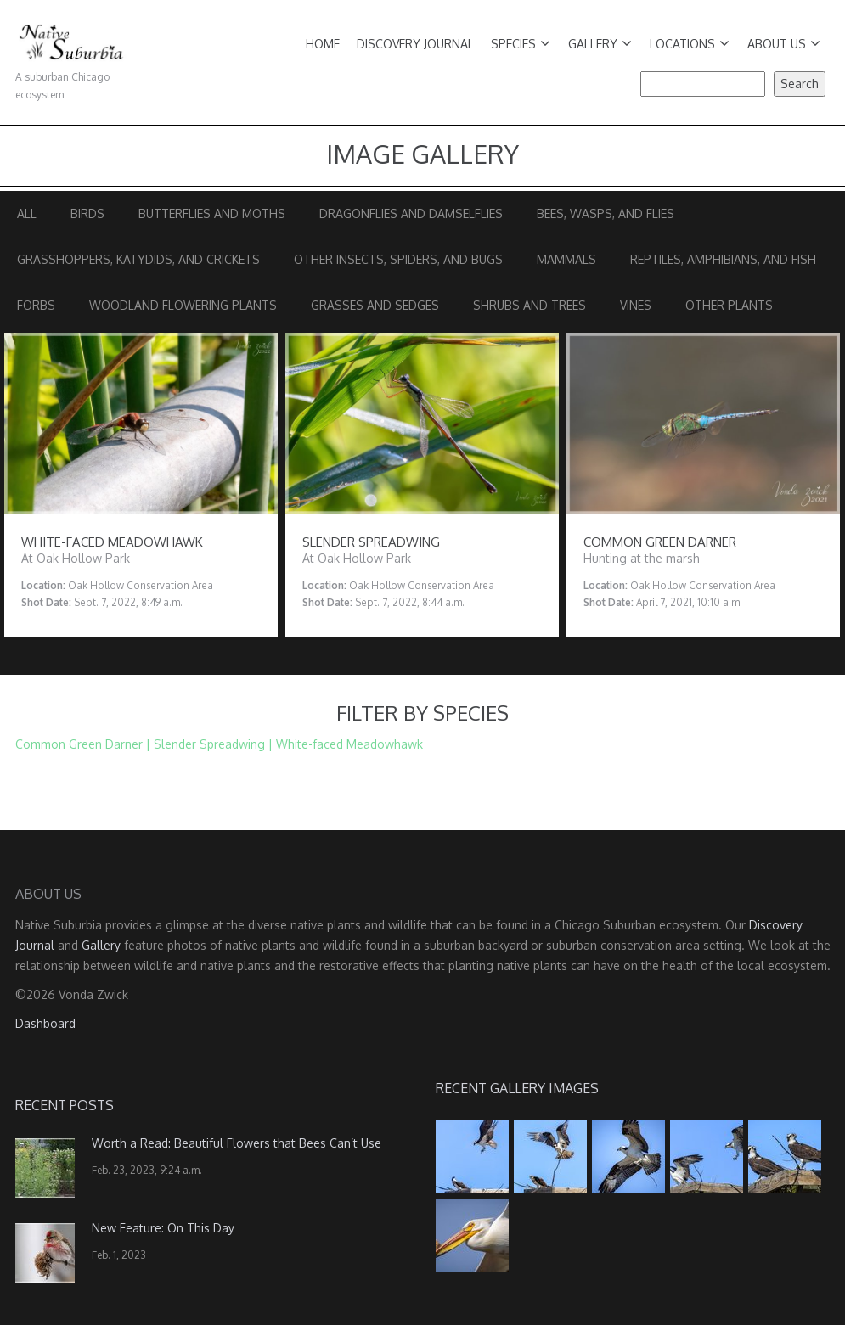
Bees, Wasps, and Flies (605, 213)
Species (520, 43)
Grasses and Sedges (375, 305)
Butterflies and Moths (211, 213)
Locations (690, 43)
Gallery (600, 43)
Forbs (36, 305)
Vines (635, 305)
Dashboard (45, 1023)
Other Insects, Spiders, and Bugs (398, 259)
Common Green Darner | (82, 744)
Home (323, 43)
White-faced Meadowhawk (349, 744)
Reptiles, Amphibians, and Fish (723, 259)
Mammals (566, 259)
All (27, 213)
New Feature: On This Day (163, 1228)
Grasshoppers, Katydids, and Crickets (138, 259)
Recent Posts (64, 1105)
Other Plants (729, 305)
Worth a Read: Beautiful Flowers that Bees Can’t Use (236, 1143)
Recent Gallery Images (517, 1088)
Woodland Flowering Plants (183, 305)
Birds (87, 213)
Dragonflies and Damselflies (411, 213)
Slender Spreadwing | (213, 744)
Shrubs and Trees (529, 305)
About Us (783, 43)
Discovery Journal (415, 43)
